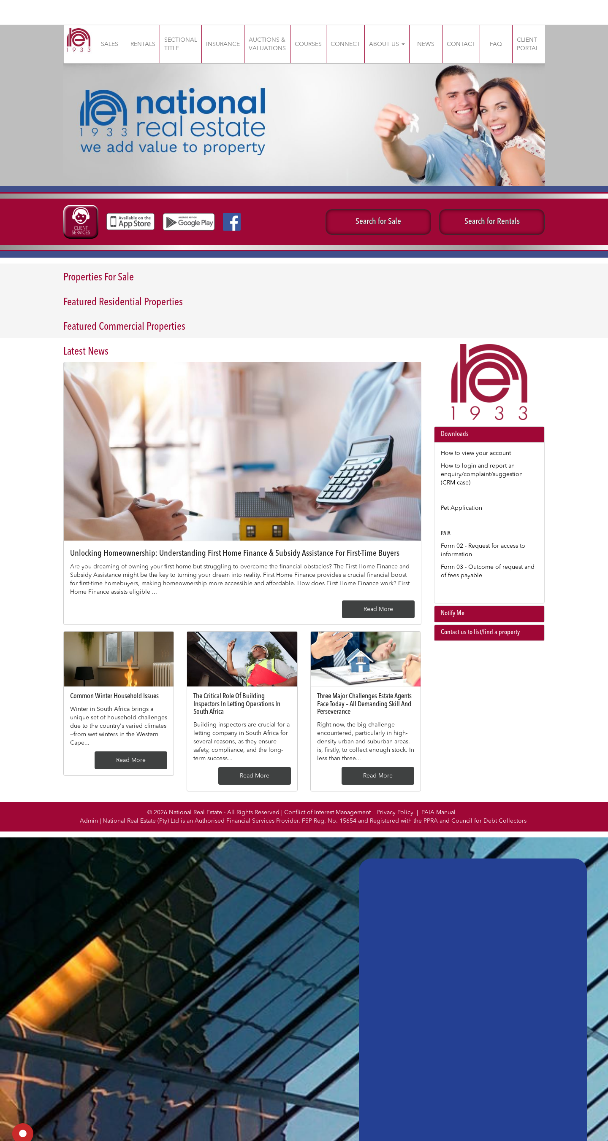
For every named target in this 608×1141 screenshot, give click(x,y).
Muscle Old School (2, 8)
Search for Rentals (492, 222)
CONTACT (461, 44)
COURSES (308, 44)
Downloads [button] (455, 434)
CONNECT (345, 44)
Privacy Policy (395, 812)
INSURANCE (223, 44)
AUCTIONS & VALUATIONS (267, 44)
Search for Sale (378, 222)
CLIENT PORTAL (528, 44)
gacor (1, 8)
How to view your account (476, 453)
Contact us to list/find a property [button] (480, 632)
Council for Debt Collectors (489, 821)
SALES (109, 44)
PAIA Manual (438, 812)
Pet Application (461, 508)
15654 (348, 821)
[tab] (489, 435)
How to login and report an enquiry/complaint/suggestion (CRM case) (482, 474)
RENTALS (142, 44)
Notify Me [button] (452, 613)
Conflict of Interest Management (327, 812)
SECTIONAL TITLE (180, 44)
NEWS (425, 44)
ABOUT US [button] (387, 44)
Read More (378, 609)
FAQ (496, 44)
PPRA (431, 821)
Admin (89, 821)
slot (0, 8)
